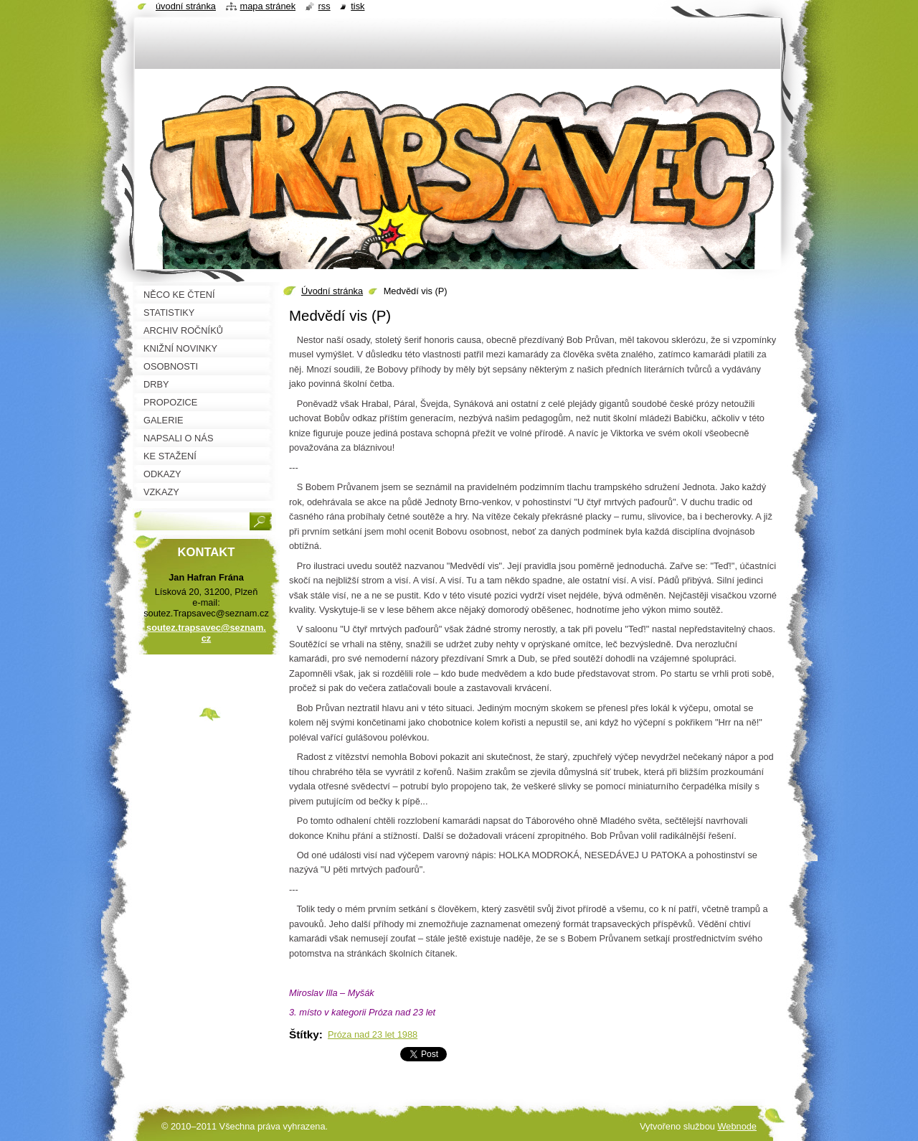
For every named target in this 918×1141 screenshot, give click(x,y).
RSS (324, 6)
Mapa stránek (268, 6)
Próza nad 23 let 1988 (372, 1034)
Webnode (737, 1126)
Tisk (357, 6)
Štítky (304, 1034)
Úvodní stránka (332, 291)
